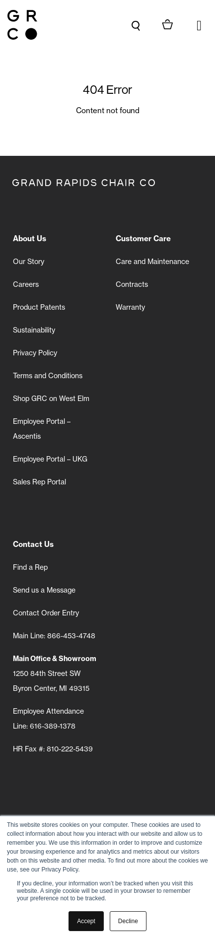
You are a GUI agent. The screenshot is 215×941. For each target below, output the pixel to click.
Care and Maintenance (152, 261)
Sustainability (34, 330)
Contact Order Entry (46, 612)
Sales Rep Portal (39, 481)
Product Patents (39, 307)
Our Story (28, 261)
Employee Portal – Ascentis (42, 429)
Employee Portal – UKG (50, 459)
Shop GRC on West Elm (51, 398)
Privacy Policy (35, 352)
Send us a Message (44, 590)
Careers (26, 284)
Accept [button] (86, 921)
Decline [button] (128, 921)
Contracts (132, 284)
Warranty (130, 307)
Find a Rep (30, 567)
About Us (29, 238)
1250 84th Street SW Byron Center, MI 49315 (54, 673)
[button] (199, 25)
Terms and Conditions (47, 375)
